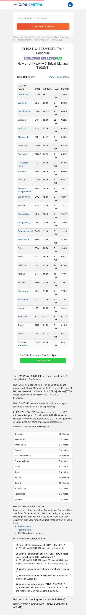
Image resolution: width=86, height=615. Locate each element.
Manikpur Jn (23, 240)
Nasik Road (23, 299)
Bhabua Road (24, 214)
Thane (21, 325)
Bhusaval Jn (23, 291)
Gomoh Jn (22, 145)
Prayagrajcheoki (25, 231)
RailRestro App (25, 526)
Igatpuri (21, 308)
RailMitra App (24, 530)
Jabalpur (22, 265)
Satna (20, 248)
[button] (43, 359)
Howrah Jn (23, 94)
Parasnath (22, 154)
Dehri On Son (24, 197)
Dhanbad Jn (23, 137)
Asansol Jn (23, 128)
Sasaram (22, 205)
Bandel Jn (22, 103)
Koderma (22, 171)
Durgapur (22, 120)
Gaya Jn (21, 180)
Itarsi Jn (21, 274)
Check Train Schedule (43, 26)
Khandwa (22, 282)
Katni (20, 257)
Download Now (43, 360)
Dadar (20, 334)
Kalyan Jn (22, 316)
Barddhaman (24, 111)
